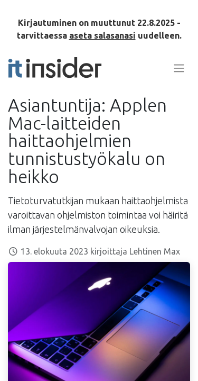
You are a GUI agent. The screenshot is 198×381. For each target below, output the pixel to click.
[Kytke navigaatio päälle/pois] (179, 67)
